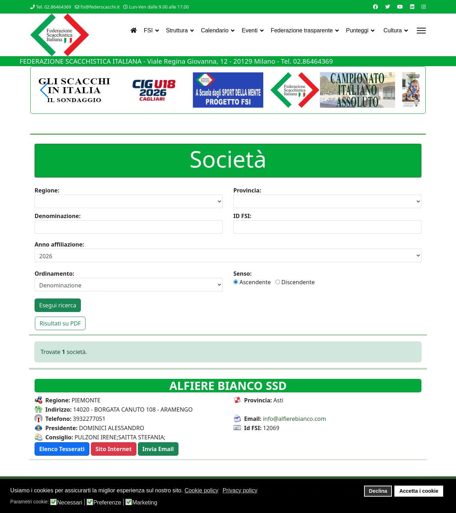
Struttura (177, 30)
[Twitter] (387, 6)
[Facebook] (375, 6)
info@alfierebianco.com (294, 419)
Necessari (69, 503)
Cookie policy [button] (201, 490)
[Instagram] (423, 6)
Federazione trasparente (302, 30)
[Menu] (421, 30)
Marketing (144, 503)
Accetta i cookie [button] (419, 491)
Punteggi (357, 30)
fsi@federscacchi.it (100, 7)
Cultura (392, 30)
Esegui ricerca (57, 305)
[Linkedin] (412, 6)
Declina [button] (378, 491)
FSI (148, 30)
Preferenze (107, 503)
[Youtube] (400, 6)
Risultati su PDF (60, 323)
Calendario (214, 30)
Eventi (249, 30)
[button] (411, 90)
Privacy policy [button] (240, 490)
